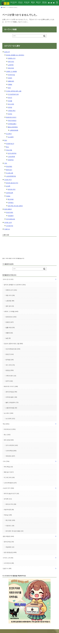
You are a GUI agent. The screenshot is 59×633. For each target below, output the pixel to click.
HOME (3, 11)
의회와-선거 (11, 62)
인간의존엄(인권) (13, 98)
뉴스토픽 (10, 140)
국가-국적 (11, 108)
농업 (9, 91)
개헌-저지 (11, 65)
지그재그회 (9, 177)
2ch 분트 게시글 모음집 (15, 209)
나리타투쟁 (11, 160)
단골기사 (7, 233)
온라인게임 (9, 216)
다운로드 (10, 206)
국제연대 (10, 163)
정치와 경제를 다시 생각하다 (15, 59)
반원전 (10, 81)
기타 (5, 167)
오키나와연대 (12, 157)
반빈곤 (10, 101)
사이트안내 (9, 229)
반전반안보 (11, 78)
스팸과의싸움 (14, 134)
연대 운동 (9, 154)
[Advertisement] (35, 253)
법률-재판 (11, 85)
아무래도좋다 (12, 127)
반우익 (10, 117)
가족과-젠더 (11, 114)
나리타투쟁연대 (11, 180)
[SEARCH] (3, 7)
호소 (7, 150)
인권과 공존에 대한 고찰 (13, 95)
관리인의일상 (12, 124)
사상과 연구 (8, 183)
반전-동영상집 (10, 223)
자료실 (8, 200)
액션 (5, 144)
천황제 (10, 88)
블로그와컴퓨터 (13, 131)
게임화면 (10, 219)
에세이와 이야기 (11, 121)
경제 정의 (11, 72)
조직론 (8, 190)
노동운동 (10, 68)
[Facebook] (52, 3)
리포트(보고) (10, 147)
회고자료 (10, 203)
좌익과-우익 (11, 193)
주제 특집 (9, 170)
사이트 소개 (8, 226)
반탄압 (10, 111)
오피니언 (7, 55)
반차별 (10, 104)
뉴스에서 (9, 137)
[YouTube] (57, 3)
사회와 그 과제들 (11, 75)
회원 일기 (9, 173)
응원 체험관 (8, 213)
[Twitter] (55, 3)
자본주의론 (9, 196)
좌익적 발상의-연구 (12, 186)
